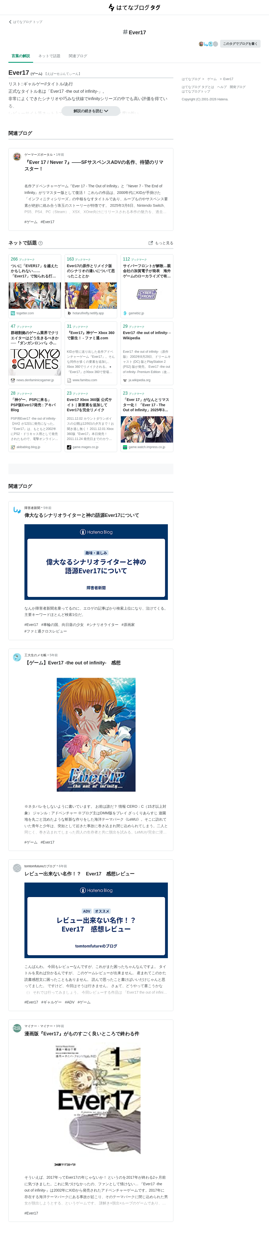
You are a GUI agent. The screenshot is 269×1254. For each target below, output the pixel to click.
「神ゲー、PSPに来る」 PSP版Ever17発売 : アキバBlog (33, 405)
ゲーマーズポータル (38, 154)
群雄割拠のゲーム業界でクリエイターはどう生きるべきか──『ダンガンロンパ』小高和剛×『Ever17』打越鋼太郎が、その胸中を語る (35, 338)
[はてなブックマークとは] (40, 243)
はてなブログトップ (196, 91)
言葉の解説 (21, 56)
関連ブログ (78, 56)
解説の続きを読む (91, 111)
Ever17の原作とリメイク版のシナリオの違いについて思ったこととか (91, 271)
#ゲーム (31, 222)
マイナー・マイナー (38, 1026)
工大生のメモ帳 (35, 655)
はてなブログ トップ (25, 22)
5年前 (47, 508)
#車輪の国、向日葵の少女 (62, 625)
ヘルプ (222, 87)
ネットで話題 (49, 56)
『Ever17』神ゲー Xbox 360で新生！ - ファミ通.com (91, 335)
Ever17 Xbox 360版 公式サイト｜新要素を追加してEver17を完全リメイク (89, 405)
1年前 (60, 154)
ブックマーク (23, 259)
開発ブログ (238, 87)
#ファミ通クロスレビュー (45, 631)
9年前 (60, 1026)
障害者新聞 (32, 508)
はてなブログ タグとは (198, 87)
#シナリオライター (102, 625)
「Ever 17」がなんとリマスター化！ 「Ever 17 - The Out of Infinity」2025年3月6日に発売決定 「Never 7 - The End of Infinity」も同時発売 (146, 405)
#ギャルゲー (51, 1002)
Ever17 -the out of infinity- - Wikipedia (146, 335)
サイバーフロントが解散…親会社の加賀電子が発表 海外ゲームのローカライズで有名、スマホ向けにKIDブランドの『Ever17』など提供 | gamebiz (147, 271)
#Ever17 (47, 222)
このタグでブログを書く (240, 44)
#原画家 (128, 625)
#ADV (70, 1002)
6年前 (63, 866)
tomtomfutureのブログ (40, 866)
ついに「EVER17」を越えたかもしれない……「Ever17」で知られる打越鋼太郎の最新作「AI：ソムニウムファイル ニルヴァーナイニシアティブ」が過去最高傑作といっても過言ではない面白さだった (35, 271)
